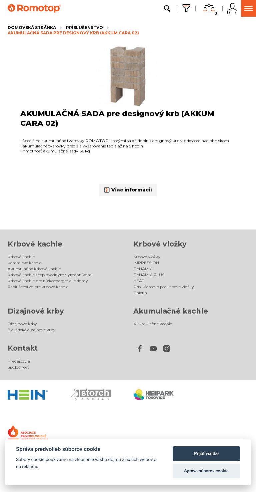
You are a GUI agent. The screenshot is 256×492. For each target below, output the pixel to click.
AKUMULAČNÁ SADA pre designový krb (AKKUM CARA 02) (73, 32)
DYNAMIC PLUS (148, 274)
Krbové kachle (35, 244)
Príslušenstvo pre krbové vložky (163, 286)
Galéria (140, 292)
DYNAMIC (143, 268)
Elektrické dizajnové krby (32, 329)
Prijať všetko (206, 453)
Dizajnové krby (36, 311)
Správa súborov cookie (206, 470)
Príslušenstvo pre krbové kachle (38, 286)
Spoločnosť (18, 367)
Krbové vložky (160, 244)
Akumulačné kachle (170, 311)
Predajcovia (19, 361)
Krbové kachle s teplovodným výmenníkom (50, 274)
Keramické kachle (24, 262)
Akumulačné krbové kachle (34, 268)
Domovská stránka (32, 27)
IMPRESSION (146, 262)
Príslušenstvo (84, 27)
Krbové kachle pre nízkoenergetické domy (48, 280)
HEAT (138, 280)
